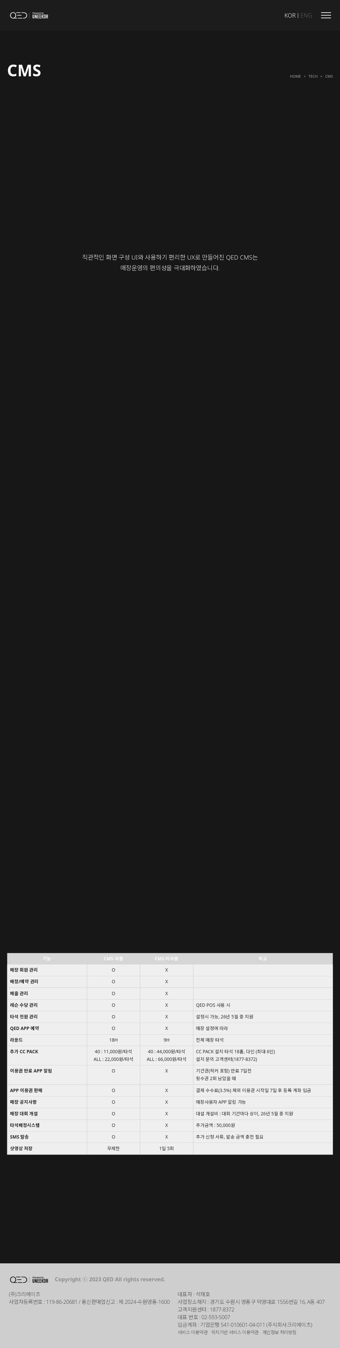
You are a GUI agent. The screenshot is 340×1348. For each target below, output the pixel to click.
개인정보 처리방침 (279, 1332)
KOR (290, 15)
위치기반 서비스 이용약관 (235, 1332)
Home (295, 76)
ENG (306, 15)
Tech (313, 76)
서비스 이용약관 (193, 1332)
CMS (329, 76)
